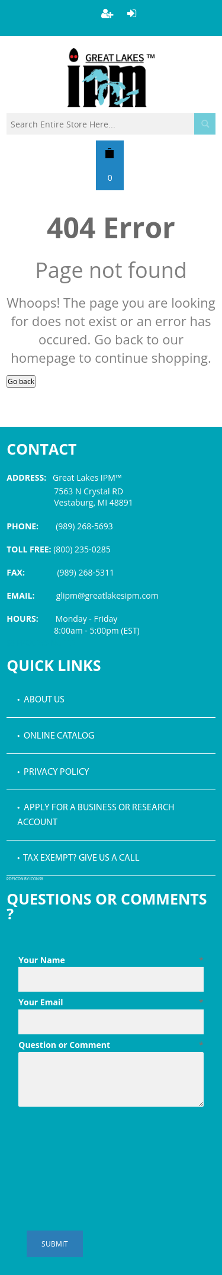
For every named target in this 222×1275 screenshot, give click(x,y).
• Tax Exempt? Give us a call (78, 858)
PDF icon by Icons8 (25, 879)
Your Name (111, 960)
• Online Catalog (55, 736)
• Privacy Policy (53, 772)
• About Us (41, 700)
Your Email (111, 1002)
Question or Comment (111, 1045)
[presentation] (108, 1140)
